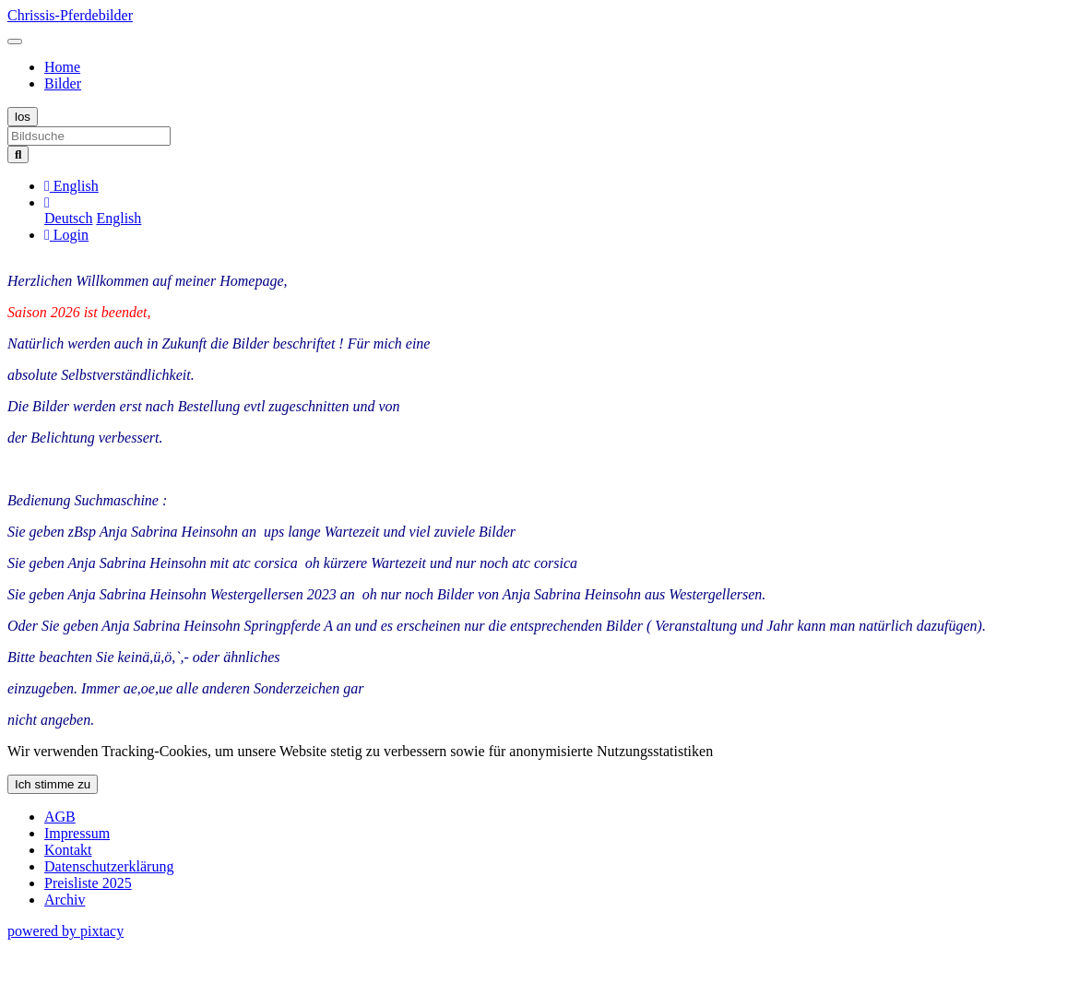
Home (62, 67)
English (118, 218)
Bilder (62, 83)
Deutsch (68, 218)
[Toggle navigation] (14, 41)
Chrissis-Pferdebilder (70, 15)
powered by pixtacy (65, 931)
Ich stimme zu (52, 784)
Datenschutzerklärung (108, 866)
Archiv (64, 899)
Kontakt (68, 850)
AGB (60, 816)
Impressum (77, 833)
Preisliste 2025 (88, 883)
